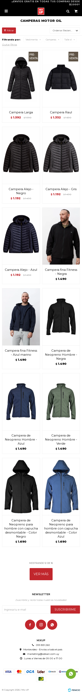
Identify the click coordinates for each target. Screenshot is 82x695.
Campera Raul (61, 112)
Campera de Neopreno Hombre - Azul (21, 439)
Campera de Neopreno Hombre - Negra (61, 355)
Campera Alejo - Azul (21, 270)
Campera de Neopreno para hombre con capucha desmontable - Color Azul (61, 528)
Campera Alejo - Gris (61, 189)
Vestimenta (32, 39)
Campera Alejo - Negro (21, 191)
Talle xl (68, 39)
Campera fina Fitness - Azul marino (21, 352)
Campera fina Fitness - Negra (61, 272)
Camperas (51, 39)
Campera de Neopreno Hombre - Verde (61, 439)
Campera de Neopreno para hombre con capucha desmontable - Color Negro (21, 528)
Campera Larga (21, 112)
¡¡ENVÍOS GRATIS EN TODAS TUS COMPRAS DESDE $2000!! (46, 3)
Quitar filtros (9, 44)
